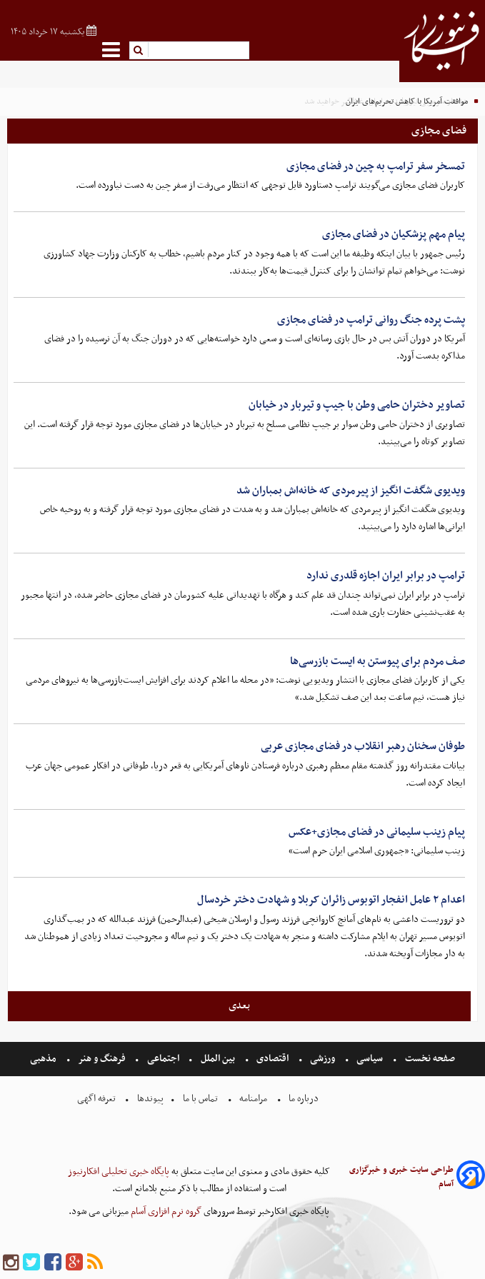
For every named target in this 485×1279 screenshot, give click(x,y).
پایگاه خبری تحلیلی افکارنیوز (118, 1171)
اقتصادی (272, 1058)
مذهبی (44, 1058)
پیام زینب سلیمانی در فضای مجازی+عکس (377, 832)
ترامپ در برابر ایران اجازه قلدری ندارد (385, 575)
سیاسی (369, 1058)
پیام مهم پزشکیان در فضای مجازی (393, 234)
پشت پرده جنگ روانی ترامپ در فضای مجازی (371, 320)
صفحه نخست (429, 1058)
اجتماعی (163, 1058)
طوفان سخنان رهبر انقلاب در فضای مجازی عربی (363, 746)
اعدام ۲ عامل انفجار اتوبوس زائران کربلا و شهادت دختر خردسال (331, 900)
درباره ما (303, 1098)
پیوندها (149, 1098)
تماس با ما (200, 1098)
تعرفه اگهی (97, 1098)
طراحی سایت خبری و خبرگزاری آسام (401, 1177)
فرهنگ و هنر (102, 1058)
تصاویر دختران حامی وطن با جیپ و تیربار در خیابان (357, 405)
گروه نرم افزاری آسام (165, 1211)
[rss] (95, 1263)
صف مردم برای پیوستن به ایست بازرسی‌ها (377, 661)
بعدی (239, 1005)
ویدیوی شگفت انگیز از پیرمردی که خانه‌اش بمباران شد (350, 490)
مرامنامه (253, 1098)
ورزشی (322, 1058)
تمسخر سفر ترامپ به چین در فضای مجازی (375, 166)
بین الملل (218, 1058)
